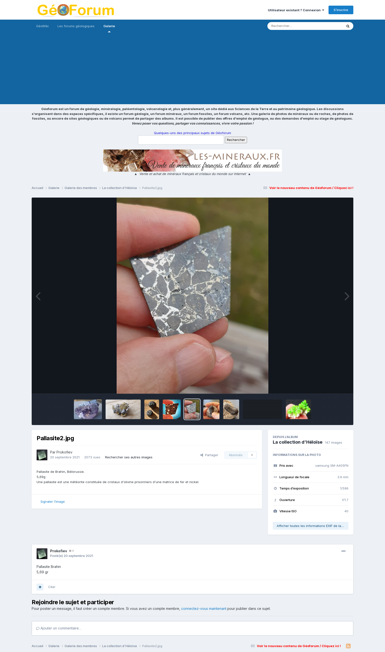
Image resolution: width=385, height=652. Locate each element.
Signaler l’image (53, 501)
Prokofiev (64, 452)
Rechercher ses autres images (128, 457)
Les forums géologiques (76, 26)
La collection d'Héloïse (297, 442)
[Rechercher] (290, 26)
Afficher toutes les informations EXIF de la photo (312, 526)
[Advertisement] (192, 70)
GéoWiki (42, 26)
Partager (209, 455)
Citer (51, 587)
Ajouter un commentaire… (59, 628)
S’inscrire (341, 10)
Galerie (109, 28)
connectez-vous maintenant (203, 608)
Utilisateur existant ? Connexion (296, 10)
